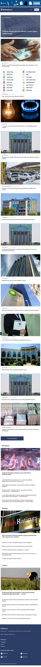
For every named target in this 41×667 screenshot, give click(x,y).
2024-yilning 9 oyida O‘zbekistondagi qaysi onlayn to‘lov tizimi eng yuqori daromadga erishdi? (19, 554)
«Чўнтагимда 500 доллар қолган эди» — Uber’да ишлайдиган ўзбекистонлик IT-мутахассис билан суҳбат (17, 480)
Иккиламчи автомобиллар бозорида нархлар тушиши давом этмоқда (19, 614)
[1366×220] (20, 6)
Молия (3, 427)
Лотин (36, 9)
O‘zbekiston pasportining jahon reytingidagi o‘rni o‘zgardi (15, 550)
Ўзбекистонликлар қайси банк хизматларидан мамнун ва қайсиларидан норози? (20, 605)
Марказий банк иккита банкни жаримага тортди (14, 280)
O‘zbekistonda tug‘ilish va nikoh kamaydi (11, 558)
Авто (3, 186)
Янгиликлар (5, 63)
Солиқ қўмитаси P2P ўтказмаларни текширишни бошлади (16, 340)
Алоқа (2, 644)
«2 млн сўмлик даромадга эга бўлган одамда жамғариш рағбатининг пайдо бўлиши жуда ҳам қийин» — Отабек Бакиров (19, 496)
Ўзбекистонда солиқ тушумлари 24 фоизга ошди (14, 369)
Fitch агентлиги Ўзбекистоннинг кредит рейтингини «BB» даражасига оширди (19, 536)
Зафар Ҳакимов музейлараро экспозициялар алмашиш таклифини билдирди (18, 485)
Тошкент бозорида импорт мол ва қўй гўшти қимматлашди (16, 473)
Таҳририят (3, 642)
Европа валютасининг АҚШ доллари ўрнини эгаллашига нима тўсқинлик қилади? (20, 600)
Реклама (3, 646)
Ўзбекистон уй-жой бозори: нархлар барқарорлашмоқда (16, 618)
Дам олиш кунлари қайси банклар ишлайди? (13, 96)
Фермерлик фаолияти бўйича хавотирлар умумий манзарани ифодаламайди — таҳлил (18, 593)
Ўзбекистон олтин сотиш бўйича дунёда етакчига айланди (16, 542)
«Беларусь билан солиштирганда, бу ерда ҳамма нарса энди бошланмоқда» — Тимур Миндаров (17, 490)
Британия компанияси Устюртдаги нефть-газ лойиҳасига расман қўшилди (20, 310)
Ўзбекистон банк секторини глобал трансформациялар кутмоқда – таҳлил (19, 610)
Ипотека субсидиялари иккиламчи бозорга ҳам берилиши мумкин (18, 219)
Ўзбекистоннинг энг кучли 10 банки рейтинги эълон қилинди (17, 546)
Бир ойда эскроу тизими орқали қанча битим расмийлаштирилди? (18, 399)
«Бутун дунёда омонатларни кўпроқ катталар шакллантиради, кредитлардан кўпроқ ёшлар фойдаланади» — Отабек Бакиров (17, 501)
